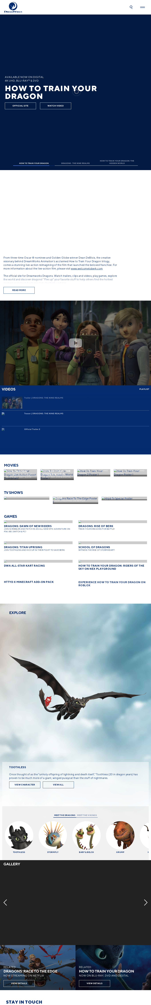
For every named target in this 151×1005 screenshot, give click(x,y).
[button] (131, 7)
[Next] (146, 876)
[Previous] (5, 876)
